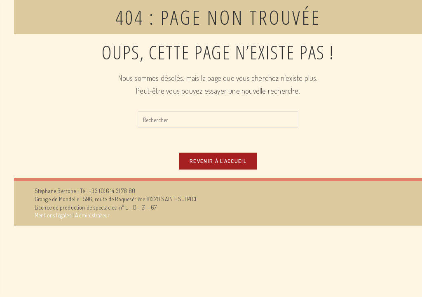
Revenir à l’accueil (218, 161)
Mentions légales (53, 215)
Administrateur (92, 215)
